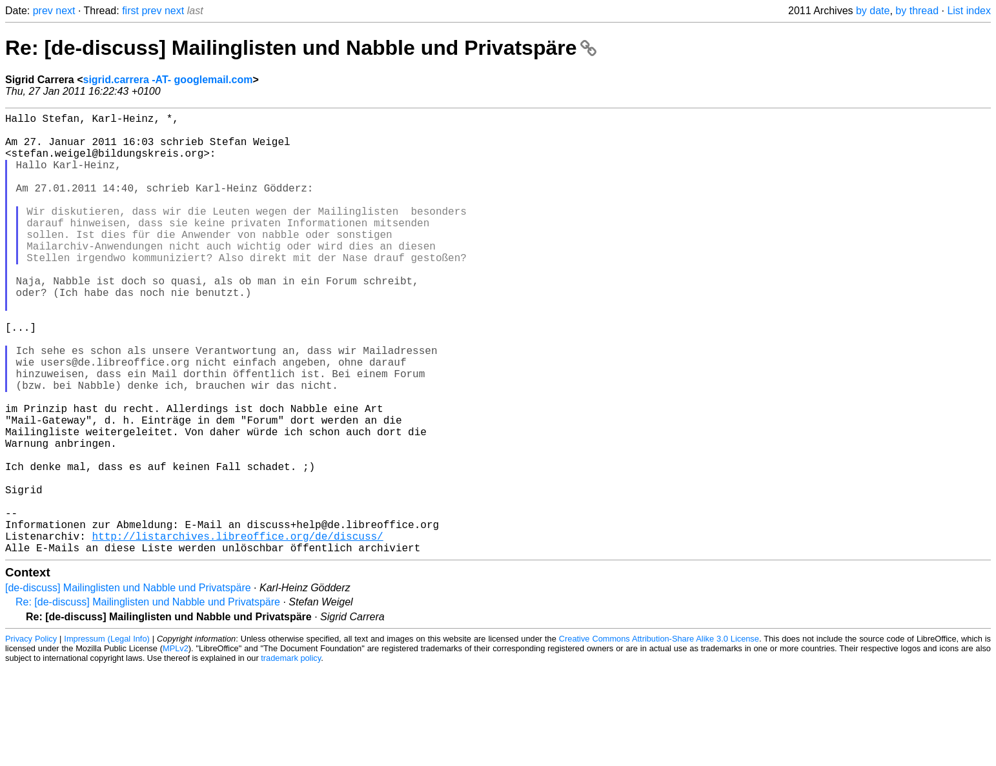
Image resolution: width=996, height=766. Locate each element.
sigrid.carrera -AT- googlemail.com (168, 79)
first (130, 10)
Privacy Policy (31, 736)
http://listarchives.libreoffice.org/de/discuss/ (237, 631)
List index (969, 10)
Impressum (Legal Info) (106, 736)
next (65, 10)
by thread (917, 10)
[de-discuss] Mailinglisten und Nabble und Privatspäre (128, 685)
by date (872, 10)
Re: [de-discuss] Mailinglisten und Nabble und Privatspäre (300, 47)
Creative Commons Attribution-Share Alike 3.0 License (659, 736)
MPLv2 (175, 746)
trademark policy (291, 756)
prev (43, 10)
